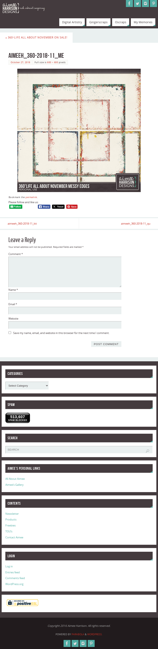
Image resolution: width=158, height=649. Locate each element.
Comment (15, 254)
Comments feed (15, 578)
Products (10, 520)
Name (13, 290)
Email (12, 304)
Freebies (10, 525)
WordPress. (94, 634)
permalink (31, 197)
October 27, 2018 (20, 62)
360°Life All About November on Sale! (36, 37)
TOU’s (8, 531)
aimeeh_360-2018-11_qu (135, 223)
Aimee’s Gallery (14, 485)
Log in (9, 566)
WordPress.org (14, 584)
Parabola (78, 634)
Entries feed (12, 572)
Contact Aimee (14, 537)
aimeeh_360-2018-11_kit (23, 223)
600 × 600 (52, 62)
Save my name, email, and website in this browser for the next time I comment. (61, 333)
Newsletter (12, 514)
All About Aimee (15, 479)
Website (13, 318)
